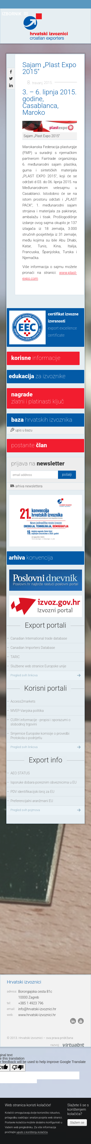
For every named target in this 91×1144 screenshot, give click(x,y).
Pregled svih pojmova (46, 810)
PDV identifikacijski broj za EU (32, 792)
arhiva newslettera (26, 486)
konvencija (31, 557)
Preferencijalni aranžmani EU (31, 801)
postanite (29, 445)
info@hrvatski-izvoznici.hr (37, 1009)
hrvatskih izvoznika (41, 419)
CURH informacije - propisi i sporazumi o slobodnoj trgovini (40, 722)
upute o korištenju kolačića (32, 1132)
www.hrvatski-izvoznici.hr (37, 1015)
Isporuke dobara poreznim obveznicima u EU (43, 782)
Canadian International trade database (38, 638)
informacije (35, 358)
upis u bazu (21, 430)
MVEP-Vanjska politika (27, 711)
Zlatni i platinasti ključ (37, 398)
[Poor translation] (17, 1068)
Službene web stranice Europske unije (38, 666)
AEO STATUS (20, 773)
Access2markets (22, 701)
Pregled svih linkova (46, 675)
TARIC (15, 657)
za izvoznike (37, 376)
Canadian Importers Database (32, 648)
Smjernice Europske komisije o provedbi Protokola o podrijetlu (39, 736)
